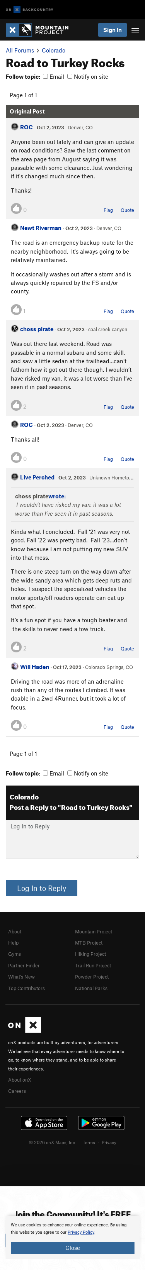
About (14, 931)
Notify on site (87, 76)
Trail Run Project (93, 965)
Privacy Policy (81, 1232)
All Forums (20, 50)
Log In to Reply (41, 888)
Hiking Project (90, 954)
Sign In (112, 29)
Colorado (53, 50)
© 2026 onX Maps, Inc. (52, 1142)
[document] (72, 1237)
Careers (17, 1091)
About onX (19, 1080)
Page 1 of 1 (23, 94)
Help (13, 943)
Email (53, 76)
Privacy (109, 1142)
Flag (108, 210)
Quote (127, 210)
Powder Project (92, 977)
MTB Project (88, 943)
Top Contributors (26, 988)
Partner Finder (24, 965)
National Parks (91, 988)
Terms (89, 1142)
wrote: (57, 496)
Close (72, 1247)
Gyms (14, 954)
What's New (21, 977)
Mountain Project (93, 931)
